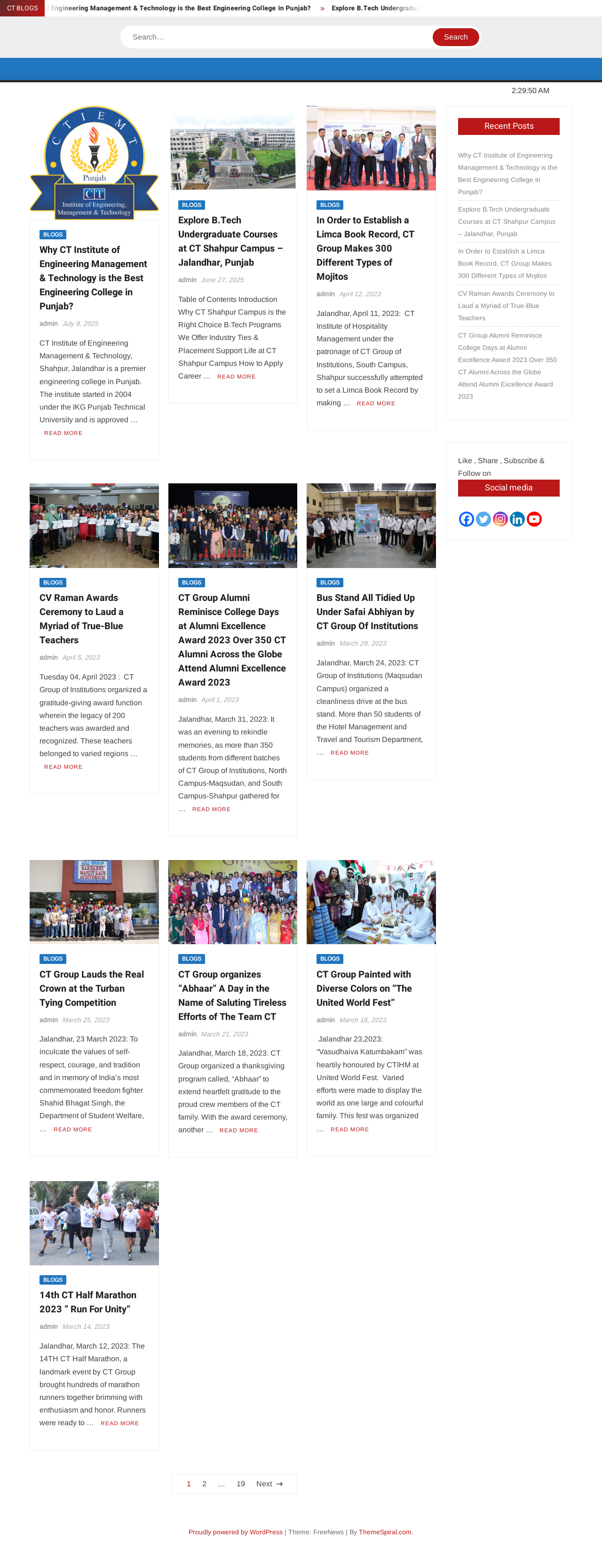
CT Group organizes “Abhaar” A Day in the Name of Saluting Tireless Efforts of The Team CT (232, 996)
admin (49, 323)
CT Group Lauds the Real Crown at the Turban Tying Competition (92, 989)
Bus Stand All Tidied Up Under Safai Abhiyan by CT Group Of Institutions (367, 612)
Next (264, 1484)
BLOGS (53, 234)
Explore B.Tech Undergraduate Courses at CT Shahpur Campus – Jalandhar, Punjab (230, 241)
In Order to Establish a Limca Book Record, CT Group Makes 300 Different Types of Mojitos (365, 248)
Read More (63, 433)
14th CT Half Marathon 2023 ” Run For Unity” (88, 1302)
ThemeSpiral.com (385, 1532)
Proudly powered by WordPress (236, 1532)
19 (241, 1484)
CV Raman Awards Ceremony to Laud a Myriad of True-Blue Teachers (82, 619)
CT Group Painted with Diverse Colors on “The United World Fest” (364, 989)
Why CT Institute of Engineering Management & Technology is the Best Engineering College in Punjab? (93, 278)
